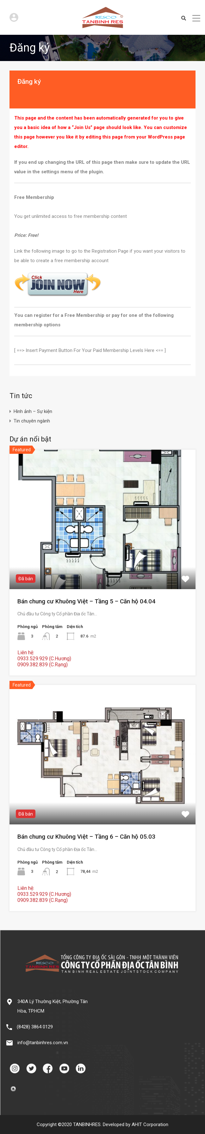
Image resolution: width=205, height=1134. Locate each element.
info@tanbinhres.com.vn (42, 1042)
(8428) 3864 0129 (35, 1027)
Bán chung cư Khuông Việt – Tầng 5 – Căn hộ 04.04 (86, 601)
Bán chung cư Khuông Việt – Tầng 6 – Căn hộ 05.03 (86, 836)
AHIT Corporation (150, 1124)
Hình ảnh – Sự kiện (33, 411)
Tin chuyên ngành (32, 421)
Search (183, 18)
